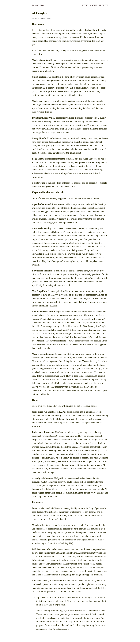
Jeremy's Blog (38, 5)
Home (85, 5)
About (93, 5)
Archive (103, 5)
